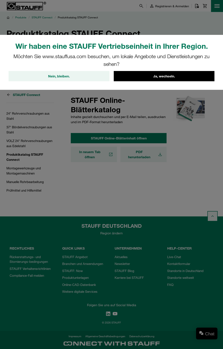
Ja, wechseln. (164, 76)
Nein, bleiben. (59, 76)
